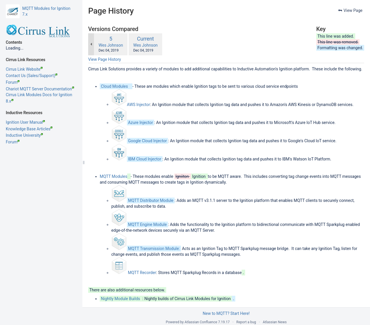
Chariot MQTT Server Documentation (40, 89)
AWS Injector (138, 104)
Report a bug (246, 322)
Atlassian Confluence (201, 322)
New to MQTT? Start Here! (226, 313)
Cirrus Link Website (24, 69)
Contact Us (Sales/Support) (31, 75)
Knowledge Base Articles (29, 129)
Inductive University (24, 135)
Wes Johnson (111, 45)
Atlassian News (275, 322)
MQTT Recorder (142, 272)
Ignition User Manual (25, 122)
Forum (12, 82)
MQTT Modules (113, 176)
